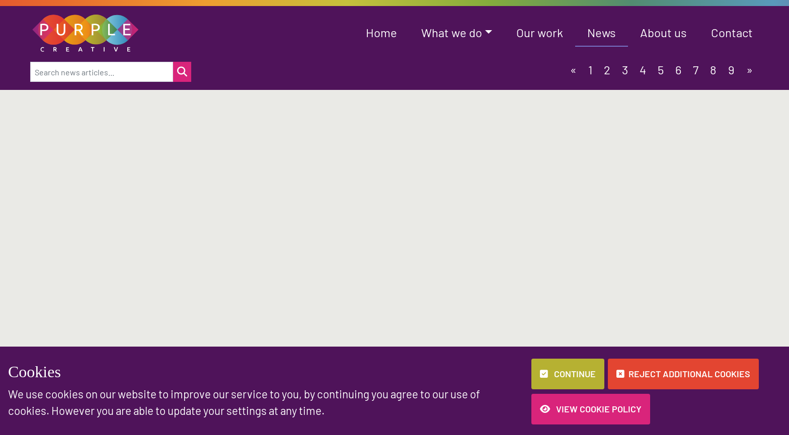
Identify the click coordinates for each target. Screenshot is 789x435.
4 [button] (643, 69)
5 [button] (661, 69)
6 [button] (678, 69)
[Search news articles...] (101, 72)
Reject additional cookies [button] (683, 373)
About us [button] (663, 32)
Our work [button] (539, 32)
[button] (85, 32)
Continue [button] (568, 373)
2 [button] (607, 69)
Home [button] (381, 32)
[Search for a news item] (182, 72)
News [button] (601, 32)
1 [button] (590, 69)
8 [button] (713, 69)
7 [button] (695, 69)
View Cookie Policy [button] (591, 408)
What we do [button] (451, 32)
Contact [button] (732, 32)
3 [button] (625, 69)
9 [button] (731, 69)
